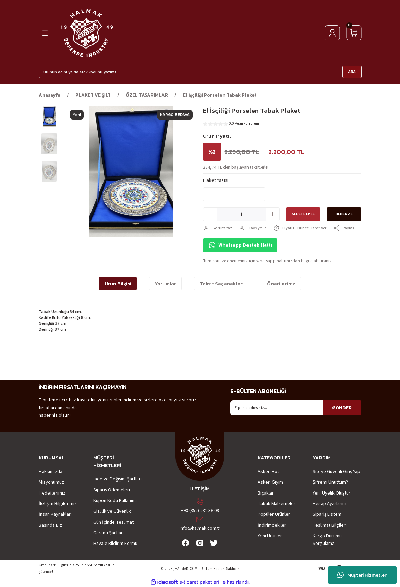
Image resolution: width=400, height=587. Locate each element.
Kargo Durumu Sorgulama (327, 539)
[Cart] (354, 32)
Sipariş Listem (327, 514)
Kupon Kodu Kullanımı (115, 500)
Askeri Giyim (270, 482)
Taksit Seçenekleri (221, 283)
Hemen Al (344, 214)
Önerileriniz (281, 283)
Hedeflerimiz (52, 493)
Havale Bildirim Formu (115, 543)
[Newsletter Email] (295, 407)
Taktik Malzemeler (276, 503)
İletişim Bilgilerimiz (58, 503)
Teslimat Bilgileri (330, 525)
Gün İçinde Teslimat (113, 522)
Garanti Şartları (108, 532)
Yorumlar (165, 283)
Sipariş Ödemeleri (111, 490)
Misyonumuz (51, 482)
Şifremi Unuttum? (330, 482)
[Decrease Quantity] (210, 214)
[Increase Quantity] (272, 214)
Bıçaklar (266, 493)
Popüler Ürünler (274, 514)
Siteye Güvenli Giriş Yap (336, 471)
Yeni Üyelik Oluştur (331, 493)
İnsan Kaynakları (55, 514)
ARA (352, 71)
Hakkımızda (50, 471)
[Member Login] (332, 32)
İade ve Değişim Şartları (117, 479)
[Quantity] (241, 214)
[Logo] (86, 33)
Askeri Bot (268, 471)
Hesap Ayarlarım (329, 503)
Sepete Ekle (298, 214)
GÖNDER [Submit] (342, 407)
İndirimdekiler (272, 525)
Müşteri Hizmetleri (362, 575)
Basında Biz (50, 525)
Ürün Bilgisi (118, 283)
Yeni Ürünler (270, 535)
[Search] (200, 72)
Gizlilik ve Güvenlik (112, 511)
